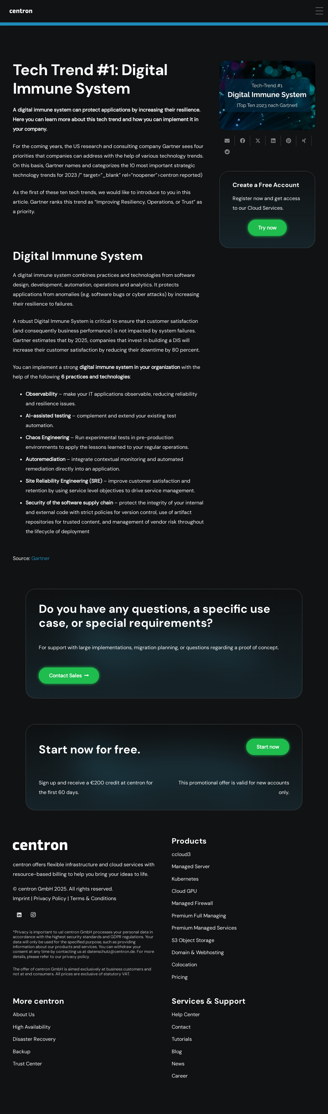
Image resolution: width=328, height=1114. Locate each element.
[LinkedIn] (19, 914)
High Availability (32, 1027)
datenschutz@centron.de (111, 951)
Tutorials (182, 1039)
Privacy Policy (50, 898)
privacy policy (75, 956)
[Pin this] (288, 141)
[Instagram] (33, 914)
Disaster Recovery (34, 1039)
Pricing (180, 977)
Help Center (186, 1014)
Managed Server (191, 866)
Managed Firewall (192, 903)
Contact (181, 1027)
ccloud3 (181, 854)
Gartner (40, 558)
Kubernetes (185, 879)
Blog (177, 1051)
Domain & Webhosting (198, 952)
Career (180, 1075)
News (178, 1063)
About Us (24, 1014)
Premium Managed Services (204, 927)
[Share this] (242, 141)
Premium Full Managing (199, 915)
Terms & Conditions (93, 898)
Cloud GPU (184, 891)
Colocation (184, 964)
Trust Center (27, 1063)
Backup (21, 1051)
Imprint (21, 898)
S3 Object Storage (193, 940)
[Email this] (227, 141)
